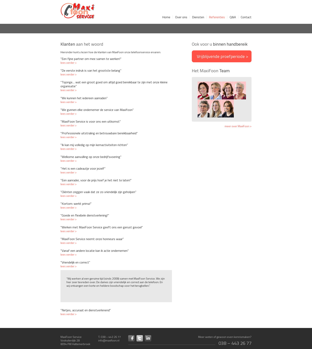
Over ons (181, 17)
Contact (246, 17)
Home (166, 17)
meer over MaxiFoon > (238, 126)
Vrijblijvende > (222, 56)
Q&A (233, 17)
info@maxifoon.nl (108, 340)
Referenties (217, 17)
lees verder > (68, 63)
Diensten (198, 17)
